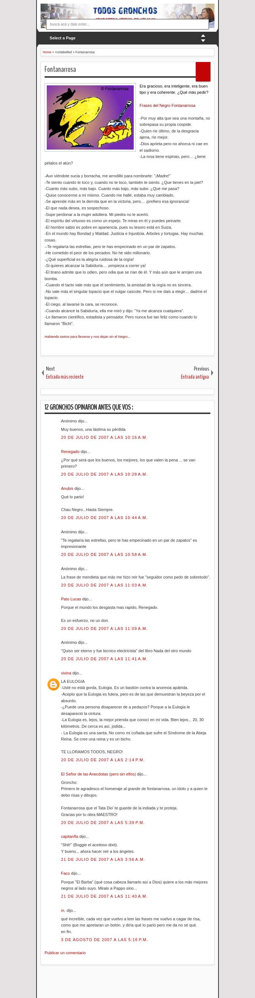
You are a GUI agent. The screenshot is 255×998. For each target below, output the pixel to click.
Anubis (68, 488)
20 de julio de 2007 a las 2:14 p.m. (103, 760)
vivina (66, 673)
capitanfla (70, 836)
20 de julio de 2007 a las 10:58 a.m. (104, 554)
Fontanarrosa (60, 69)
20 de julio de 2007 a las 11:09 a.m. (104, 628)
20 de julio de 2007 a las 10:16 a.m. (104, 437)
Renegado (71, 451)
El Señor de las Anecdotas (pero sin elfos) (99, 774)
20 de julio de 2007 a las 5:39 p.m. (103, 822)
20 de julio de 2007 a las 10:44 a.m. (104, 517)
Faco (66, 873)
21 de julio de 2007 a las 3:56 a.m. (103, 859)
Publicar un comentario (65, 953)
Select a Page (63, 38)
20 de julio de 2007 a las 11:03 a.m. (104, 585)
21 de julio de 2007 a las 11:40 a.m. (104, 896)
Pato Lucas (71, 599)
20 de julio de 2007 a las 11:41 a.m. (104, 659)
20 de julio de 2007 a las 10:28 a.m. (104, 474)
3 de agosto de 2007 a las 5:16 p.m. (104, 939)
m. (63, 910)
